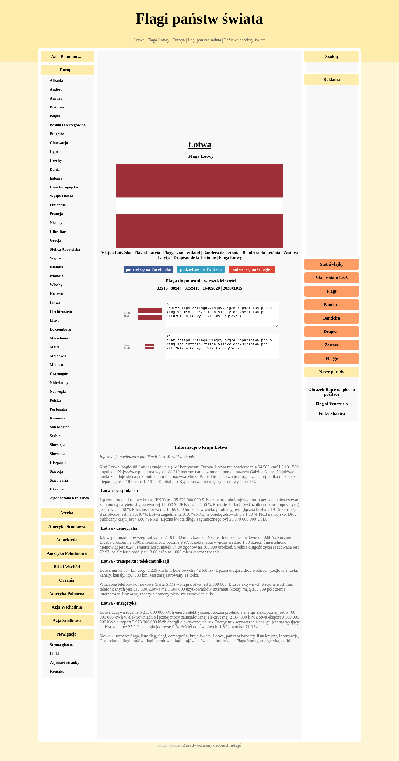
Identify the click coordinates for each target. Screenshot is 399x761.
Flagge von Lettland (181, 252)
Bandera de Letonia (221, 252)
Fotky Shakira (331, 413)
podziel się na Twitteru (201, 269)
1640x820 (211, 288)
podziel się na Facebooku (149, 269)
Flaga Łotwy (230, 257)
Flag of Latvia (147, 252)
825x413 (192, 288)
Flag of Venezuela (332, 404)
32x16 (162, 288)
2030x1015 (232, 288)
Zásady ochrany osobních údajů (212, 755)
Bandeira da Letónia (261, 252)
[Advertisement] (199, 97)
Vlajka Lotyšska (116, 252)
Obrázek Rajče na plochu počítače (331, 392)
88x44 (176, 288)
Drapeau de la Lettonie (195, 257)
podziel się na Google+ (252, 269)
